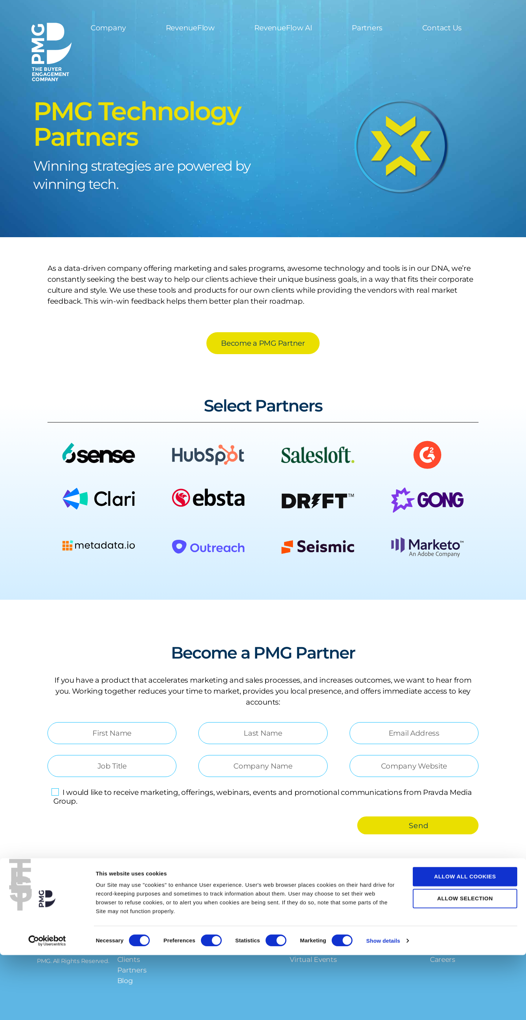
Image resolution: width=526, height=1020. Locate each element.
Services (203, 915)
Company (108, 27)
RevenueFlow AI (283, 27)
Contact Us (442, 27)
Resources (310, 915)
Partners (367, 27)
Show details (383, 1005)
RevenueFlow (190, 27)
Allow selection (465, 963)
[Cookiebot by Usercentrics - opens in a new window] (47, 1005)
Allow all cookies (465, 941)
